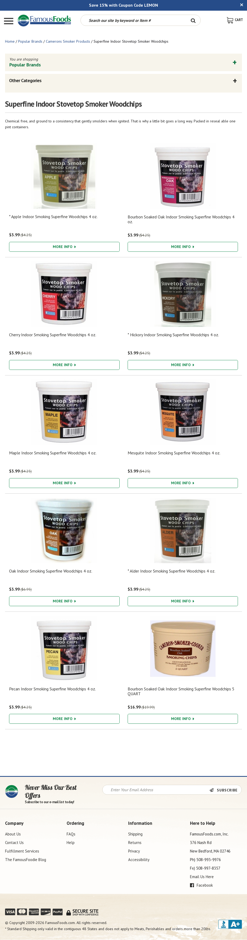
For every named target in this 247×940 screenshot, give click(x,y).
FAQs (71, 834)
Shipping (135, 834)
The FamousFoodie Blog (25, 859)
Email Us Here (202, 876)
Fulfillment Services (22, 851)
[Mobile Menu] (8, 22)
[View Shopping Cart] (235, 20)
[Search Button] (193, 20)
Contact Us (14, 842)
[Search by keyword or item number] (133, 20)
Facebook (201, 885)
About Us (13, 834)
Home (10, 41)
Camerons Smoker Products (68, 41)
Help (71, 842)
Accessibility (138, 859)
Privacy (134, 851)
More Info (64, 246)
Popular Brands (30, 41)
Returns (134, 842)
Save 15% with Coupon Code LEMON (123, 5)
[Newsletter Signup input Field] (156, 789)
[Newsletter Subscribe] (225, 790)
